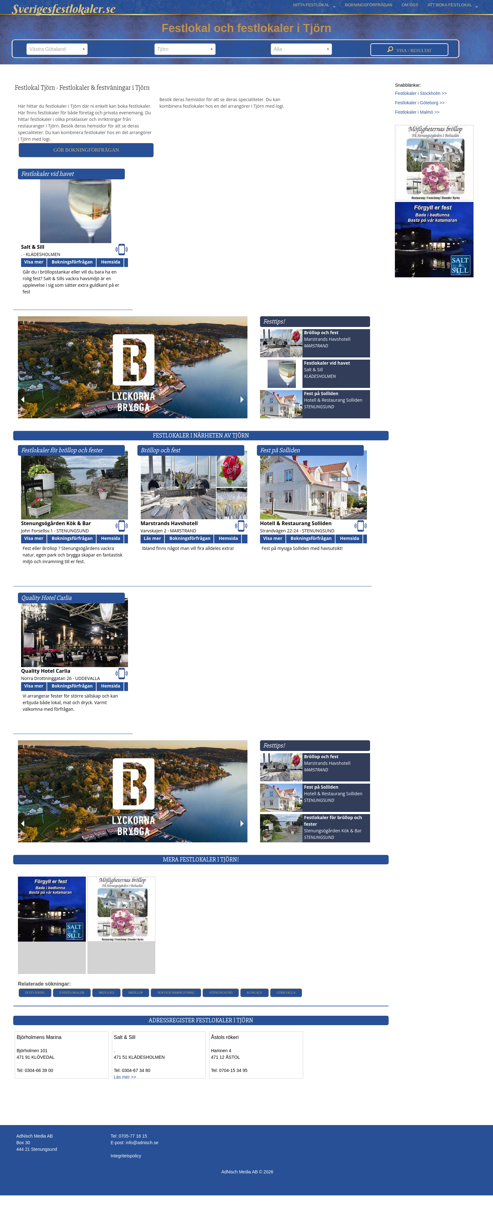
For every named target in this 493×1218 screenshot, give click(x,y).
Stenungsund (220, 992)
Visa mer (33, 262)
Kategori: (292, 49)
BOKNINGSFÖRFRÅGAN (368, 5)
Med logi (106, 992)
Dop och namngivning (176, 992)
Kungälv (254, 992)
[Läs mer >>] (52, 908)
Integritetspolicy (126, 1155)
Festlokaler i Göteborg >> (420, 102)
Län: (52, 49)
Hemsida (110, 262)
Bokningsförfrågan (72, 262)
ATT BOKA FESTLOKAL (450, 5)
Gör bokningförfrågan (86, 150)
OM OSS (410, 5)
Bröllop (136, 992)
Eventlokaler (71, 992)
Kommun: (175, 49)
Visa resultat (409, 50)
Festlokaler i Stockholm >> (421, 93)
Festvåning (35, 992)
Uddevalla (286, 992)
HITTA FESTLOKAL (311, 5)
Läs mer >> (125, 1076)
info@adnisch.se (142, 1142)
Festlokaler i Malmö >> (417, 112)
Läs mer (152, 538)
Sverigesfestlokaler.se (63, 9)
